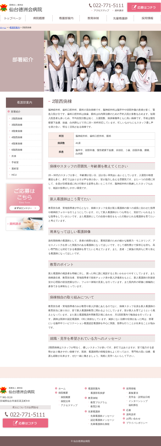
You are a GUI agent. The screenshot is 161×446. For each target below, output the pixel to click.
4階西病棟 (17, 137)
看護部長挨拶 (97, 393)
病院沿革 (65, 401)
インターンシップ (138, 401)
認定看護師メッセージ (102, 420)
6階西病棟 (17, 149)
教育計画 (95, 406)
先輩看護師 (94, 411)
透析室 (15, 168)
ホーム (3, 27)
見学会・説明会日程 (139, 397)
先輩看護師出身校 (99, 424)
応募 (128, 410)
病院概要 (63, 392)
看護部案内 (15, 27)
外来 (14, 156)
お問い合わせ (133, 418)
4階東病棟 (17, 143)
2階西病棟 (17, 118)
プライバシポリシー (137, 422)
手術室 (15, 162)
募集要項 (133, 393)
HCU (14, 174)
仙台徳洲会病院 (81, 441)
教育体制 (93, 398)
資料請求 (131, 414)
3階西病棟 (17, 124)
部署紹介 (16, 111)
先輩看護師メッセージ (102, 416)
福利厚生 (133, 405)
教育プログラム (98, 402)
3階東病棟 (17, 131)
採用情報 (131, 388)
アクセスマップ (69, 405)
